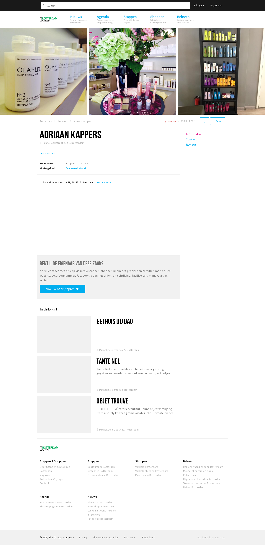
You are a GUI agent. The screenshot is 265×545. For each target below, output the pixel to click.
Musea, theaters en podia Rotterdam (198, 473)
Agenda (45, 497)
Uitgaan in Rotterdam (100, 471)
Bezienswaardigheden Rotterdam (203, 466)
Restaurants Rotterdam (102, 466)
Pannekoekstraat (76, 168)
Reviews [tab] (191, 144)
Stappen (93, 461)
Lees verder (47, 153)
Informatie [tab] (193, 134)
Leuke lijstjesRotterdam (102, 510)
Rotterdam (148, 537)
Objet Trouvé (112, 401)
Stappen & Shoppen (53, 461)
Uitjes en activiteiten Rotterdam (202, 479)
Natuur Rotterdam (194, 487)
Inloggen (199, 5)
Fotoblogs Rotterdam (100, 518)
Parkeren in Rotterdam (148, 475)
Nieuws (92, 497)
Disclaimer (129, 537)
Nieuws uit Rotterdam (100, 502)
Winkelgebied (47, 168)
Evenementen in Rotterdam (56, 502)
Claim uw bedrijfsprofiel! (62, 289)
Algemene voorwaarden (106, 537)
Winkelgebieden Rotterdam (151, 471)
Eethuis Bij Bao (114, 321)
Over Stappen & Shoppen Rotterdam (55, 469)
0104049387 (104, 182)
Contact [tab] (191, 139)
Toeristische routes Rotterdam (201, 483)
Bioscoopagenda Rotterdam (56, 506)
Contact (44, 483)
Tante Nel (108, 361)
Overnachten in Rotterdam (103, 475)
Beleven (188, 461)
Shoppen (141, 461)
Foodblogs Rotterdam (101, 506)
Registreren (216, 5)
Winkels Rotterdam (146, 466)
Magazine (45, 475)
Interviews (94, 514)
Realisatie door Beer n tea (211, 537)
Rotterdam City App (51, 479)
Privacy (83, 537)
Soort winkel (47, 163)
